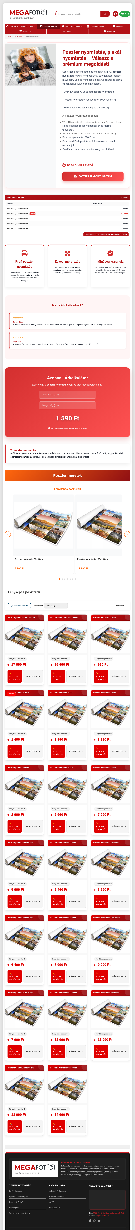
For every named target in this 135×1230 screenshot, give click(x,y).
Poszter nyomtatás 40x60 (17, 228)
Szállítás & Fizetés (57, 1160)
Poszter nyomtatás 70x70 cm (20, 956)
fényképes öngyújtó (76, 1138)
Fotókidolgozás (15, 1155)
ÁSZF (51, 1166)
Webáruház (18, 36)
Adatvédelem (55, 1171)
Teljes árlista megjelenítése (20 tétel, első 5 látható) (106, 234)
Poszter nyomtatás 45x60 (104, 731)
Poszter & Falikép (16, 1166)
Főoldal (9, 36)
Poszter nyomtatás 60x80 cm (20, 881)
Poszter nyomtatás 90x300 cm (63, 1031)
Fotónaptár (14, 1171)
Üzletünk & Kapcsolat (58, 1155)
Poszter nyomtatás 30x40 (17, 214)
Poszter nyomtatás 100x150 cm (67, 523)
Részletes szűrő (19, 569)
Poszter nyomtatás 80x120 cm (63, 956)
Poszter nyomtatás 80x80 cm (106, 956)
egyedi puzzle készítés (94, 1138)
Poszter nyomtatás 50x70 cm (63, 806)
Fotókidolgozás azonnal (70, 1130)
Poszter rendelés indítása (93, 176)
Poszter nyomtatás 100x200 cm (104, 523)
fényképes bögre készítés (89, 1132)
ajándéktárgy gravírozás (95, 1135)
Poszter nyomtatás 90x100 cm (20, 1031)
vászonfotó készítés (107, 1132)
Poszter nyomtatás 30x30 (17, 209)
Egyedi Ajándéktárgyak (18, 1160)
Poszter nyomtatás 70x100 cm (106, 881)
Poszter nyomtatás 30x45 (17, 219)
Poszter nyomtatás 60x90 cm (63, 881)
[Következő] (127, 510)
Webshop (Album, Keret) (19, 1177)
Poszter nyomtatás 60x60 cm (106, 806)
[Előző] (8, 510)
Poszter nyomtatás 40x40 (104, 656)
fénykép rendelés (87, 1130)
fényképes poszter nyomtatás (73, 1135)
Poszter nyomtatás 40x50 (17, 224)
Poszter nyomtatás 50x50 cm (29, 523)
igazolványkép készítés (104, 1130)
